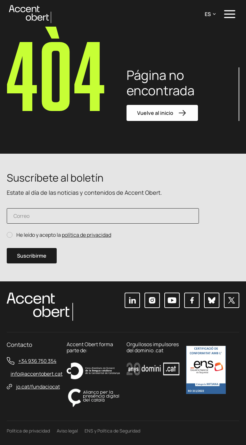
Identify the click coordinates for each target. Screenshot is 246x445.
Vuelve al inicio (162, 113)
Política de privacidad (28, 431)
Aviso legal (67, 431)
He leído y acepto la (63, 235)
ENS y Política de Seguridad (112, 431)
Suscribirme (31, 255)
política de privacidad (86, 234)
